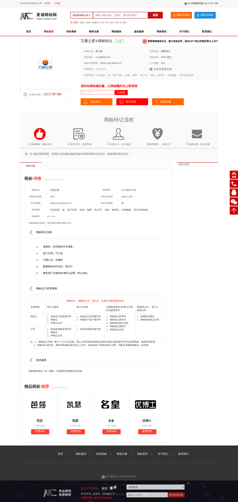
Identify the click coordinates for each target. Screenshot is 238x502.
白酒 (117, 22)
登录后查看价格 (162, 69)
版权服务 (139, 31)
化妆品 (88, 22)
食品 (112, 22)
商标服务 (116, 31)
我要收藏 (163, 102)
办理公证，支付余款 (119, 137)
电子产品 (105, 22)
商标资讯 (162, 31)
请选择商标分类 (81, 15)
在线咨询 (92, 102)
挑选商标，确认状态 (40, 137)
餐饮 (125, 22)
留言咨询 (128, 102)
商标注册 (94, 31)
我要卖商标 (205, 15)
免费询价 (40, 431)
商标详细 (30, 166)
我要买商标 (181, 15)
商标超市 (49, 31)
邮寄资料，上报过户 (158, 137)
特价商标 (71, 31)
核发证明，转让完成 (198, 137)
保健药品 (96, 22)
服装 (82, 22)
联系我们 (207, 31)
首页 (28, 31)
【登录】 (48, 3)
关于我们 (184, 31)
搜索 (155, 15)
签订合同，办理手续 (79, 137)
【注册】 (57, 3)
